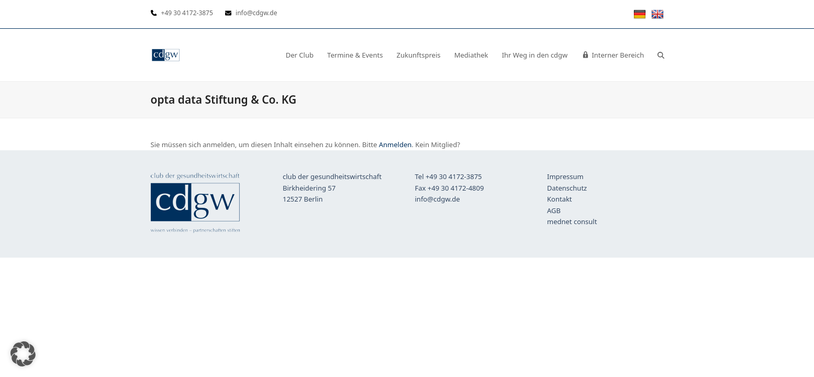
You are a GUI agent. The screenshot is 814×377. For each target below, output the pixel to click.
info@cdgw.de (437, 199)
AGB (554, 210)
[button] (661, 55)
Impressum (565, 176)
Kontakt (559, 199)
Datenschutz (567, 188)
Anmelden (395, 144)
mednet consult (572, 221)
